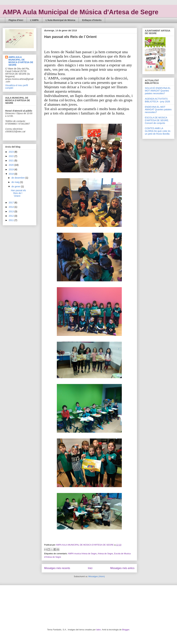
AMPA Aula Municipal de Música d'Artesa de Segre (80, 12)
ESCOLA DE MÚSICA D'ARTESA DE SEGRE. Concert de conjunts (157, 120)
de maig (15, 182)
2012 (11, 216)
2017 (11, 202)
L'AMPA (34, 20)
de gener (16, 186)
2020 (11, 165)
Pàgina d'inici (16, 20)
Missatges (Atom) (96, 576)
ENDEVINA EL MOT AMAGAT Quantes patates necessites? (158, 110)
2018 (11, 174)
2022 (11, 156)
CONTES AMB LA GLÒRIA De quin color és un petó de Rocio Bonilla (157, 131)
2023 (11, 151)
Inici (90, 568)
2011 (11, 220)
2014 (11, 207)
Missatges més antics (122, 568)
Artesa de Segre (105, 553)
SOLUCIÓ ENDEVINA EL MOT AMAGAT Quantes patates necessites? (158, 91)
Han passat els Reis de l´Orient (70, 37)
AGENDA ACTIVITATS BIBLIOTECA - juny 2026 (157, 100)
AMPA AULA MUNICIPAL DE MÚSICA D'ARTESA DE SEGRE (20, 61)
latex (98, 629)
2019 (11, 169)
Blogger (125, 629)
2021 (11, 160)
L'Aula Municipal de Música (60, 20)
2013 (11, 211)
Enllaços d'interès (91, 20)
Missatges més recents (57, 568)
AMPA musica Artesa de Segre (82, 553)
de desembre (18, 177)
